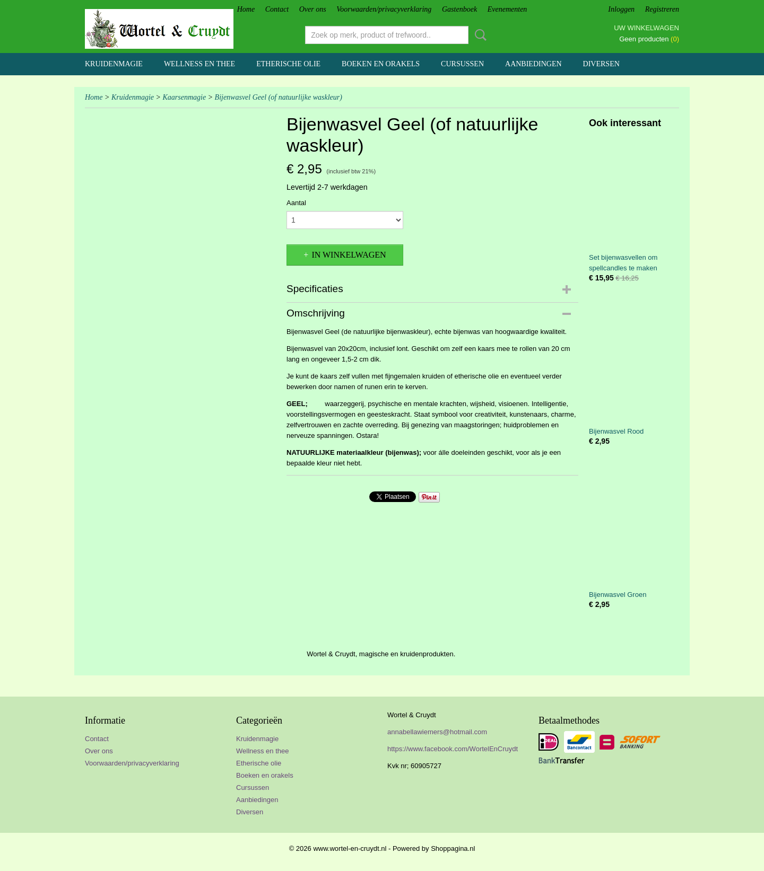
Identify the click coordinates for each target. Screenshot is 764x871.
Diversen (601, 64)
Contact (277, 9)
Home (246, 9)
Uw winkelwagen (646, 28)
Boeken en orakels (381, 64)
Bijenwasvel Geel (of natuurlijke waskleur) (278, 97)
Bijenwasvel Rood (616, 431)
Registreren (662, 9)
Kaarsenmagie (184, 97)
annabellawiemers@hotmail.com (437, 732)
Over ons (312, 9)
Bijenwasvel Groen (617, 595)
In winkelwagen (348, 254)
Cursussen (462, 64)
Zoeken (479, 35)
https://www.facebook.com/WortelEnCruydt (452, 749)
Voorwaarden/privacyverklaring (383, 9)
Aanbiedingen (533, 64)
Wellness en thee (199, 64)
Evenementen (507, 9)
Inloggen (621, 9)
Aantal (296, 203)
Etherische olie (288, 64)
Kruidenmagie (114, 64)
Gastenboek (459, 9)
